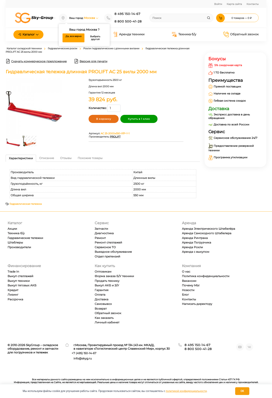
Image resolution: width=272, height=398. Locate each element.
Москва (91, 18)
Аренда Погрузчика (196, 242)
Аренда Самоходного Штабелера (206, 233)
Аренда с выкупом (195, 251)
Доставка (101, 299)
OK (242, 391)
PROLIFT (115, 136)
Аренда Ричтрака (195, 238)
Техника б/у (184, 34)
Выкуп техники (19, 281)
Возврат (101, 308)
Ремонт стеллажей (108, 242)
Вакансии (189, 281)
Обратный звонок (241, 34)
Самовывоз (103, 304)
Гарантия (101, 290)
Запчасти (101, 228)
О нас (186, 271)
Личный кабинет (107, 322)
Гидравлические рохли (62, 48)
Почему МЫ (190, 285)
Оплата (100, 294)
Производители (19, 247)
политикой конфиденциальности (186, 391)
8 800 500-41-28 (128, 21)
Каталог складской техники (24, 48)
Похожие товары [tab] (90, 158)
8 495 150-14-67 (127, 14)
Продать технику (107, 281)
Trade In (13, 271)
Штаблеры (15, 242)
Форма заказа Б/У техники (114, 276)
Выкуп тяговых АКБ (22, 285)
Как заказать (104, 318)
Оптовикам (103, 271)
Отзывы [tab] (66, 158)
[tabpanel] (103, 182)
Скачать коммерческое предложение (36, 61)
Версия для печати (90, 61)
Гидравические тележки (25, 238)
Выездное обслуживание (113, 251)
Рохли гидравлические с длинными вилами (111, 48)
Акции (12, 228)
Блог (185, 294)
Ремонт (100, 238)
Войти (218, 3)
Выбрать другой (95, 38)
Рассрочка (15, 299)
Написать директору (197, 304)
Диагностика (104, 233)
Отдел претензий (107, 256)
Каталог (28, 34)
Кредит (13, 290)
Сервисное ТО (105, 247)
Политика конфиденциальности (205, 276)
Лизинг (13, 294)
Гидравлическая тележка (25, 203)
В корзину (103, 118)
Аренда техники (128, 34)
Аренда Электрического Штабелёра (208, 228)
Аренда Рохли (192, 247)
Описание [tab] (46, 158)
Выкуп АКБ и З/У (107, 285)
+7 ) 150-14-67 (84, 353)
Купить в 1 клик (139, 118)
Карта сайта (234, 3)
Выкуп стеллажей (20, 276)
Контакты (252, 3)
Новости (188, 290)
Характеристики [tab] (21, 158)
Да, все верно (74, 36)
